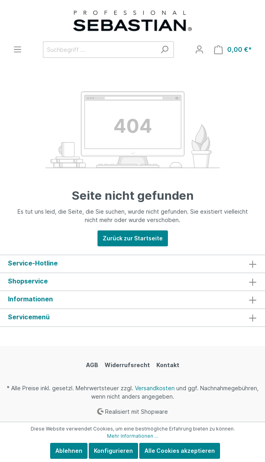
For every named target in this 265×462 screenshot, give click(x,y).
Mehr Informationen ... (132, 436)
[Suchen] (164, 49)
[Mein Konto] (199, 49)
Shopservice (28, 281)
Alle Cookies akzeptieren (179, 450)
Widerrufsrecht (127, 365)
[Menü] (17, 49)
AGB (92, 365)
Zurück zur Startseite (133, 238)
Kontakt (167, 365)
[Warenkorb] (233, 49)
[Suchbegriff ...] (99, 49)
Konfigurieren (113, 450)
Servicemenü (29, 317)
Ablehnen (68, 450)
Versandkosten (155, 388)
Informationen (30, 299)
